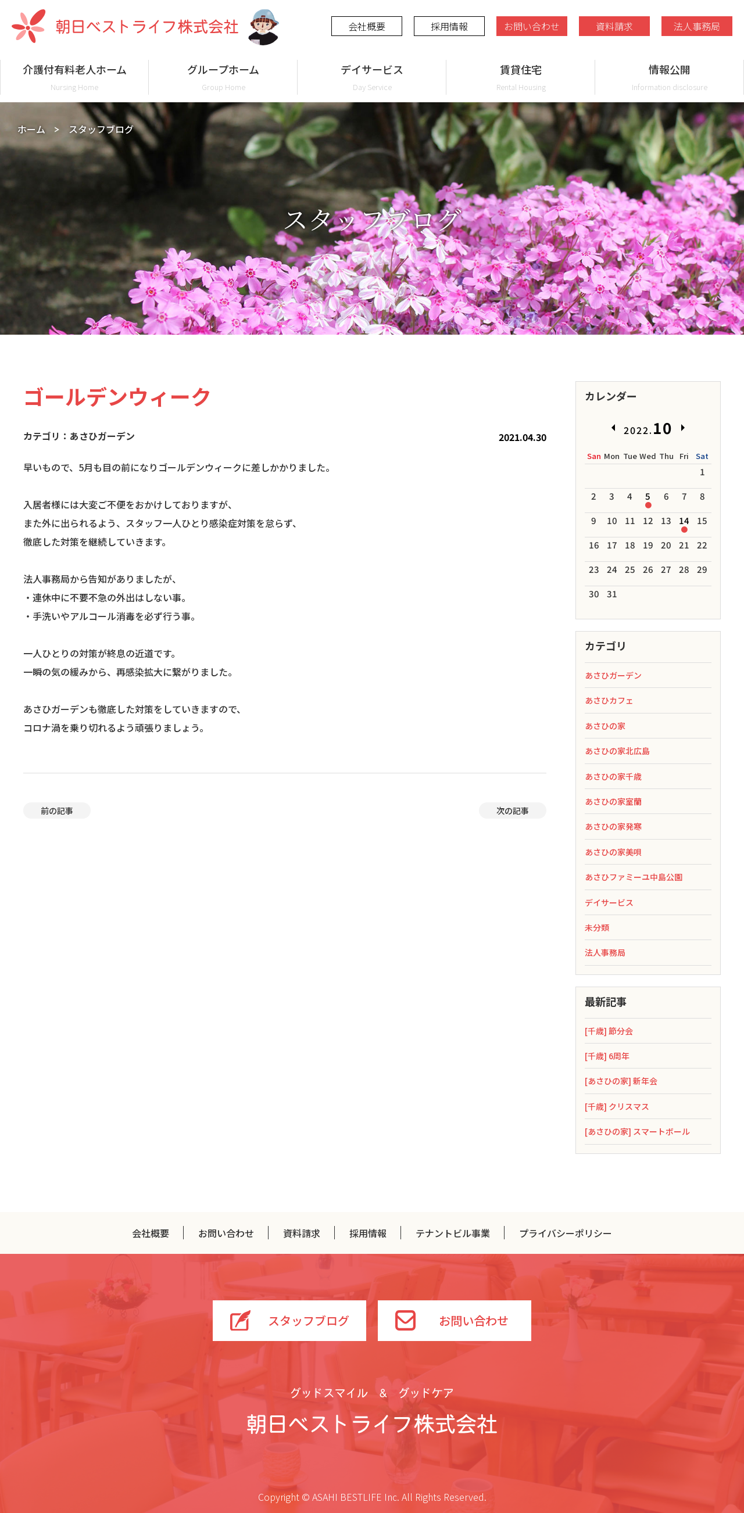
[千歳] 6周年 (607, 1056)
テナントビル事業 (453, 1233)
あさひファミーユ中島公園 (633, 877)
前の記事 (57, 810)
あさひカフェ (609, 700)
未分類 (597, 927)
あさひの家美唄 (613, 852)
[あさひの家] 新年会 (621, 1081)
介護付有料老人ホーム (74, 77)
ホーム (31, 129)
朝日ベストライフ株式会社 (125, 26)
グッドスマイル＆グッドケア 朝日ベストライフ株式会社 (372, 1410)
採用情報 (449, 26)
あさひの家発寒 (613, 826)
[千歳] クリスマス (617, 1106)
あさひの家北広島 (617, 750)
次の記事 (512, 810)
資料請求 (614, 26)
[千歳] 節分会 (609, 1031)
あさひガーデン (613, 675)
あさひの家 (605, 726)
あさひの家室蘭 (613, 801)
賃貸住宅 (520, 77)
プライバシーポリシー (565, 1233)
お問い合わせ (532, 26)
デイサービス (372, 77)
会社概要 (366, 26)
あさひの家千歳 (613, 776)
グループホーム (223, 77)
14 (684, 520)
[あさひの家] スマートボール (637, 1131)
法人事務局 (697, 26)
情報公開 (669, 77)
